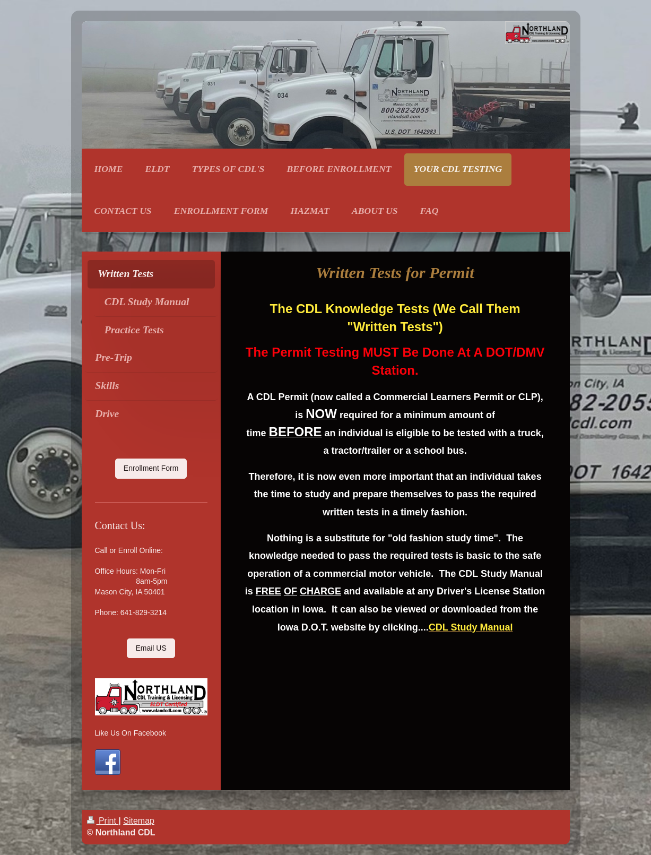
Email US (150, 648)
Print (103, 820)
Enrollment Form (151, 468)
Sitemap (138, 820)
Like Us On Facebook (131, 733)
